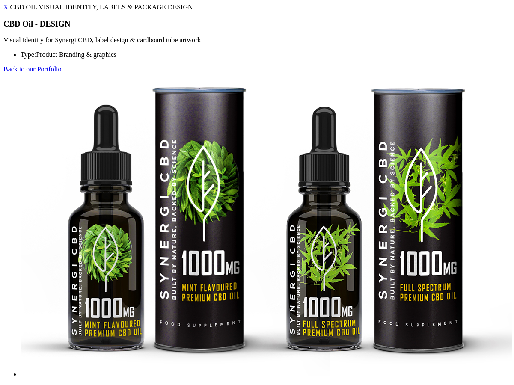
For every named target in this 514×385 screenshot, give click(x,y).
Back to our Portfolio (32, 69)
